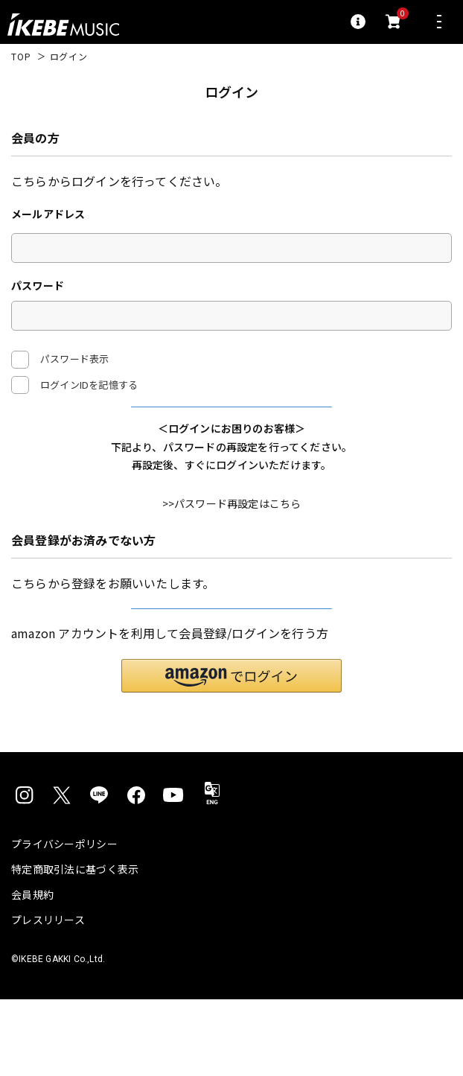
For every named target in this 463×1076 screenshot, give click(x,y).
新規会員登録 (231, 666)
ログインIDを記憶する (89, 385)
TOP (21, 56)
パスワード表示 (60, 360)
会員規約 (32, 971)
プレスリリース (48, 996)
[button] (231, 751)
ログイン (232, 425)
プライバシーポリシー (64, 920)
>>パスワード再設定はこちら (231, 542)
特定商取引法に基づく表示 (74, 945)
